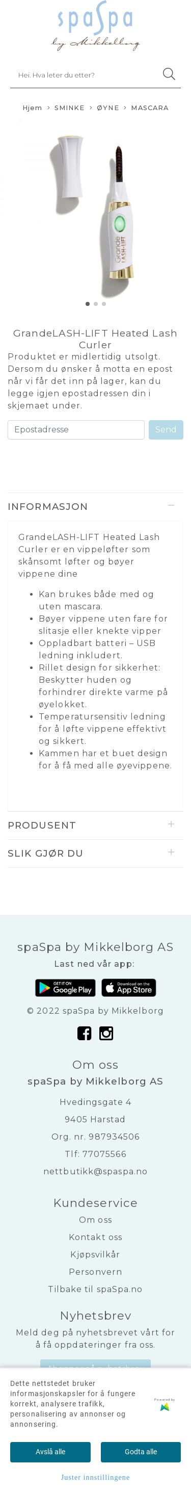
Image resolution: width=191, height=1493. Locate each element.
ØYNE (104, 108)
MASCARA (146, 108)
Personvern (95, 1272)
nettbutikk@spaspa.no (95, 1171)
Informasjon (48, 506)
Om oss (95, 1220)
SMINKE (66, 108)
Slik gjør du (46, 853)
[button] (88, 304)
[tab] (95, 507)
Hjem (32, 108)
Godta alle (141, 1452)
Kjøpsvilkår (95, 1254)
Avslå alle (50, 1452)
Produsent (42, 825)
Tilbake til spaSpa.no (95, 1289)
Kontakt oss (95, 1237)
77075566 (104, 1154)
